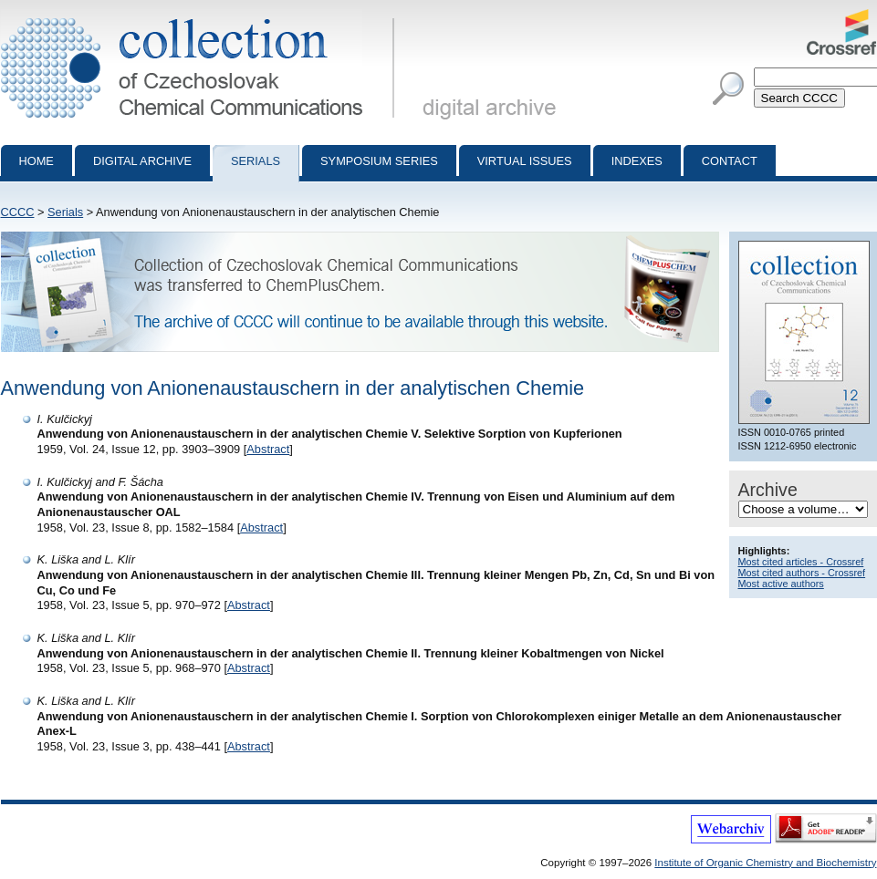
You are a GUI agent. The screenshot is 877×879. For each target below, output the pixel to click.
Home (36, 161)
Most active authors (781, 583)
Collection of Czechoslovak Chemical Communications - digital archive (201, 16)
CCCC (18, 212)
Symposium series (379, 161)
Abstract (267, 449)
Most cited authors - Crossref (802, 572)
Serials (255, 161)
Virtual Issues (524, 161)
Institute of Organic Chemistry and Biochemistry (765, 862)
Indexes (637, 161)
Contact (729, 161)
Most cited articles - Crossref (801, 561)
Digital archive (142, 161)
